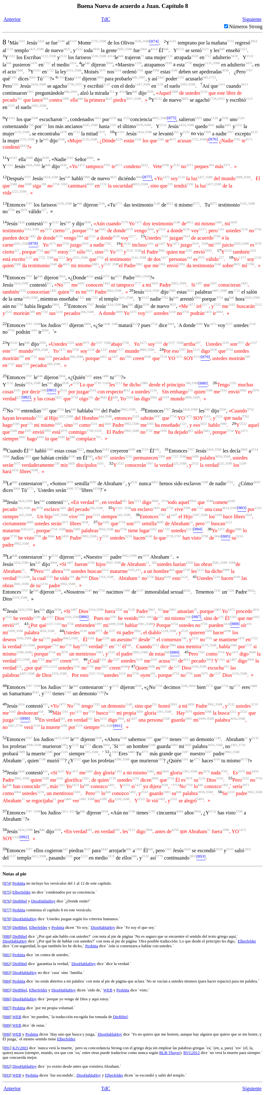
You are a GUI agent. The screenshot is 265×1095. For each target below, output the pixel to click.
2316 (101, 577)
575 (44, 125)
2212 (258, 304)
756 (31, 125)
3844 (103, 397)
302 (72, 290)
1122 (44, 56)
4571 (248, 139)
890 (7, 1034)
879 (7, 927)
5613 (244, 84)
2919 (186, 236)
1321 (243, 49)
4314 (153, 49)
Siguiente (252, 19)
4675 (172, 139)
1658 (96, 488)
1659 (14, 470)
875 (7, 892)
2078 (139, 125)
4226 (119, 139)
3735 (94, 41)
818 (40, 711)
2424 (40, 41)
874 (7, 883)
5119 (135, 416)
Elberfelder (21, 892)
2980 (86, 177)
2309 (208, 631)
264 (211, 165)
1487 (198, 283)
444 (189, 257)
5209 (242, 463)
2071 (65, 522)
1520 (214, 118)
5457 (200, 177)
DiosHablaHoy (43, 901)
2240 (36, 617)
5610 (247, 297)
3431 (248, 63)
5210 (244, 229)
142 (65, 849)
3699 (119, 312)
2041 (215, 562)
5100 (105, 383)
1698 (27, 184)
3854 (253, 41)
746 (187, 383)
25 (195, 609)
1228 (164, 631)
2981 (141, 624)
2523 (205, 49)
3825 (66, 49)
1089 (21, 752)
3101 (100, 463)
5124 (77, 77)
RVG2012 (191, 1053)
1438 (106, 324)
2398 (20, 652)
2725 (194, 139)
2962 (89, 158)
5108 (173, 70)
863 (190, 430)
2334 (36, 725)
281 (96, 501)
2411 (32, 49)
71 (142, 56)
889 (7, 1025)
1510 (181, 177)
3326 (98, 430)
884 (7, 981)
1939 (19, 638)
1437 (161, 243)
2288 (63, 725)
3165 (188, 250)
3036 (225, 70)
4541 (35, 692)
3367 (230, 132)
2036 (149, 91)
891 (7, 1048)
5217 (202, 229)
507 (198, 342)
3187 (185, 752)
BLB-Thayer (169, 1053)
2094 (197, 811)
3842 (22, 437)
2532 (79, 49)
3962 (161, 250)
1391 (159, 711)
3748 (42, 759)
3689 (29, 522)
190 (43, 184)
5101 (13, 77)
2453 (64, 324)
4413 (108, 98)
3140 (156, 203)
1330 (68, 856)
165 (21, 515)
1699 (217, 243)
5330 (94, 56)
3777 (66, 283)
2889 (238, 177)
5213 (196, 349)
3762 (237, 139)
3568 (66, 570)
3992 (208, 250)
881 (7, 955)
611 (45, 222)
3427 (55, 659)
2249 (87, 590)
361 (19, 98)
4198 (60, 41)
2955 (78, 84)
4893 (155, 118)
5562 (153, 529)
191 (65, 118)
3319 (72, 63)
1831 (198, 118)
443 (134, 638)
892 (7, 1066)
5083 (188, 718)
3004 (109, 63)
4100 (147, 356)
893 (7, 1075)
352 (111, 91)
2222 (14, 191)
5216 (203, 91)
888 (7, 1017)
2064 (143, 49)
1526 (137, 139)
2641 (211, 125)
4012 (169, 203)
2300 (207, 132)
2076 (23, 210)
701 (98, 437)
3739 (97, 383)
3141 (243, 203)
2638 (194, 56)
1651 (97, 118)
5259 (112, 118)
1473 (80, 165)
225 (175, 463)
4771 (46, 77)
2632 (23, 145)
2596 (225, 118)
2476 (33, 63)
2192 (180, 77)
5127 (13, 349)
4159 (129, 229)
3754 (89, 229)
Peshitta (18, 883)
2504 (129, 397)
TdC (105, 19)
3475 (102, 70)
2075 (86, 342)
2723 (212, 77)
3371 (189, 165)
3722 (230, 41)
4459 (256, 482)
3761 (106, 165)
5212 (61, 257)
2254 (117, 70)
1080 (126, 590)
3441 (227, 125)
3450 (233, 222)
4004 (179, 811)
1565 (160, 139)
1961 (30, 91)
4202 (186, 590)
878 (7, 919)
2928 (218, 849)
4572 (196, 203)
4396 (29, 745)
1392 (118, 771)
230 (56, 463)
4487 (215, 290)
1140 (100, 692)
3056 (218, 456)
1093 (183, 84)
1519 (73, 41)
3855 (192, 856)
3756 (56, 184)
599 (32, 312)
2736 (70, 84)
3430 (234, 56)
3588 (102, 41)
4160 (15, 423)
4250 (174, 830)
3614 (225, 508)
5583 (99, 652)
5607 (163, 666)
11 (124, 482)
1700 (250, 264)
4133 (254, 132)
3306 (161, 456)
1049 (26, 297)
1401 (62, 508)
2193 (112, 125)
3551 (69, 70)
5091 (173, 704)
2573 (209, 686)
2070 (69, 482)
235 (170, 184)
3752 (250, 409)
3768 (19, 304)
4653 (136, 184)
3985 (141, 77)
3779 (159, 856)
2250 (117, 799)
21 (54, 799)
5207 (61, 416)
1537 (99, 342)
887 (7, 1008)
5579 (204, 645)
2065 (73, 91)
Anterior (12, 19)
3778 (188, 63)
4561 (17, 243)
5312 (39, 416)
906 (45, 98)
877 (7, 910)
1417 (164, 257)
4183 (17, 390)
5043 (109, 562)
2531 (93, 423)
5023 (190, 290)
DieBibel (19, 901)
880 (7, 936)
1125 (106, 84)
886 (7, 999)
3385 (114, 324)
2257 (105, 555)
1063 (103, 356)
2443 (160, 77)
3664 (17, 792)
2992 (120, 49)
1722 (207, 56)
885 (7, 990)
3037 (129, 98)
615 (135, 324)
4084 (197, 297)
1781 (139, 70)
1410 (207, 312)
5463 (200, 799)
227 (44, 210)
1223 (49, 624)
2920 (237, 243)
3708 (37, 536)
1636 (137, 41)
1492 (102, 229)
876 (7, 901)
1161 (21, 41)
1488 (105, 376)
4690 (92, 482)
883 (7, 972)
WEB (107, 990)
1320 (138, 63)
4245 (86, 125)
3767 (248, 70)
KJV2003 (20, 1048)
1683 (218, 222)
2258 (91, 562)
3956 (96, 49)
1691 (80, 283)
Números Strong (245, 26)
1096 (69, 488)
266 (83, 312)
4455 (154, 482)
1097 (44, 409)
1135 (169, 56)
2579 (124, 222)
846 (166, 49)
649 (16, 624)
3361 (64, 184)
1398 (204, 482)
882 (7, 964)
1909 (65, 98)
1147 (138, 84)
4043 (90, 184)
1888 (19, 70)
